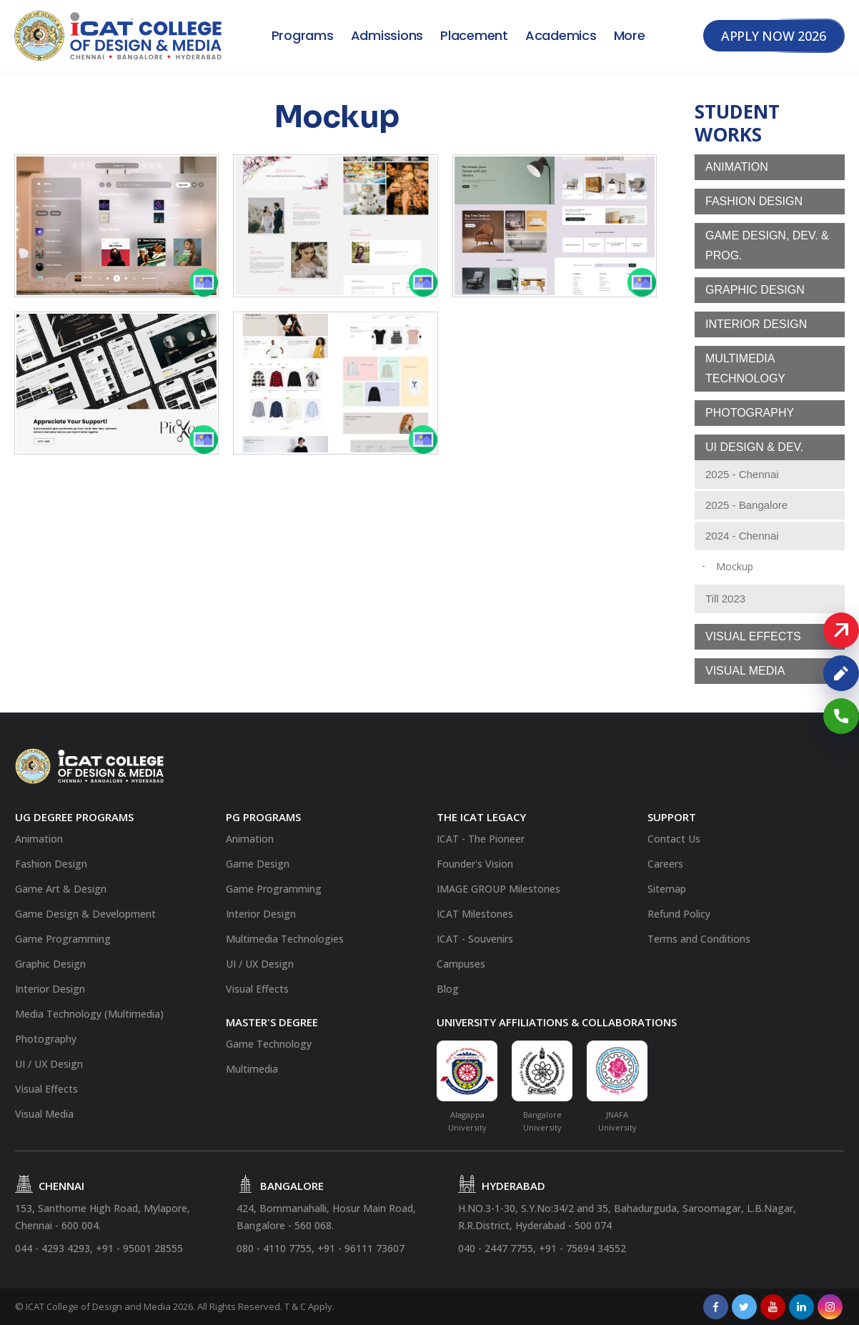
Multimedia (252, 1069)
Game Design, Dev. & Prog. (767, 245)
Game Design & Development (85, 913)
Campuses (461, 964)
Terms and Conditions (698, 939)
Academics (561, 35)
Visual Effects (753, 636)
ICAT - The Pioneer (481, 838)
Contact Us (673, 838)
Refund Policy (678, 913)
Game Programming (63, 939)
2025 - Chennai (742, 474)
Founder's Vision (475, 863)
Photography (749, 413)
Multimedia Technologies (285, 939)
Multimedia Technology (745, 368)
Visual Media (745, 671)
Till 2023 (725, 598)
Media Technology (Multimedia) (89, 1014)
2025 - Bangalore (746, 505)
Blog (448, 989)
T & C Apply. (309, 1306)
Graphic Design (755, 290)
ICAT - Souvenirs (475, 939)
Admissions (387, 35)
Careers (665, 863)
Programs (303, 35)
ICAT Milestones (475, 913)
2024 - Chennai (742, 536)
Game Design (257, 863)
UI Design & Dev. (754, 447)
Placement (474, 35)
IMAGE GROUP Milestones (498, 888)
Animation (736, 167)
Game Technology (269, 1044)
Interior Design (756, 324)
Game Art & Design (60, 888)
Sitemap (666, 888)
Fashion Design (754, 201)
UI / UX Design (49, 1064)
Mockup (734, 566)
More (629, 35)
